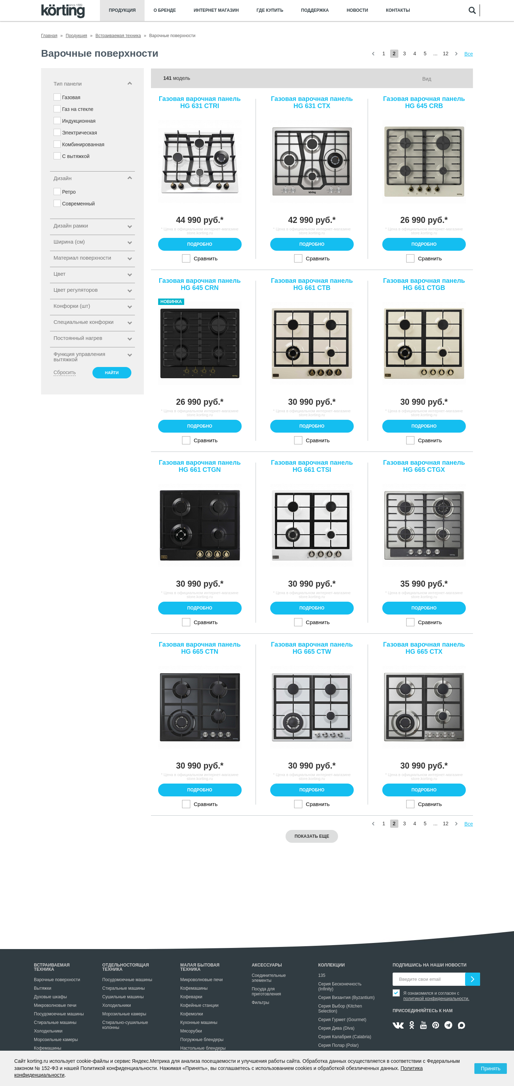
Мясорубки (191, 1031)
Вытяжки (42, 988)
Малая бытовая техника (200, 967)
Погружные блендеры (201, 1039)
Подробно (199, 244)
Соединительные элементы (269, 978)
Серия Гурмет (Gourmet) (342, 1019)
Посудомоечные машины (59, 1013)
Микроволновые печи (55, 1005)
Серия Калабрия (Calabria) (344, 1036)
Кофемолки (191, 1013)
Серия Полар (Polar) (338, 1045)
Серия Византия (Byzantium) (346, 997)
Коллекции (331, 965)
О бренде (165, 10)
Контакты (398, 10)
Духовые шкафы (50, 996)
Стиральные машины (55, 1022)
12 (446, 53)
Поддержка (315, 10)
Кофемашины (47, 1048)
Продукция (122, 10)
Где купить (270, 10)
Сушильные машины (123, 996)
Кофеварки (191, 996)
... (435, 53)
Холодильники (48, 1031)
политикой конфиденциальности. (436, 998)
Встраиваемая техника (52, 967)
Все (468, 54)
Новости (357, 10)
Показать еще (311, 836)
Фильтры (260, 1002)
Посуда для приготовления (266, 991)
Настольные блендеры (203, 1048)
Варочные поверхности (57, 979)
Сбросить (65, 372)
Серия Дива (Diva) (336, 1028)
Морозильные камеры (56, 1039)
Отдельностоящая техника (125, 967)
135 (321, 975)
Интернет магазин (216, 10)
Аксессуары (267, 965)
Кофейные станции (199, 1005)
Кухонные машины (198, 1022)
